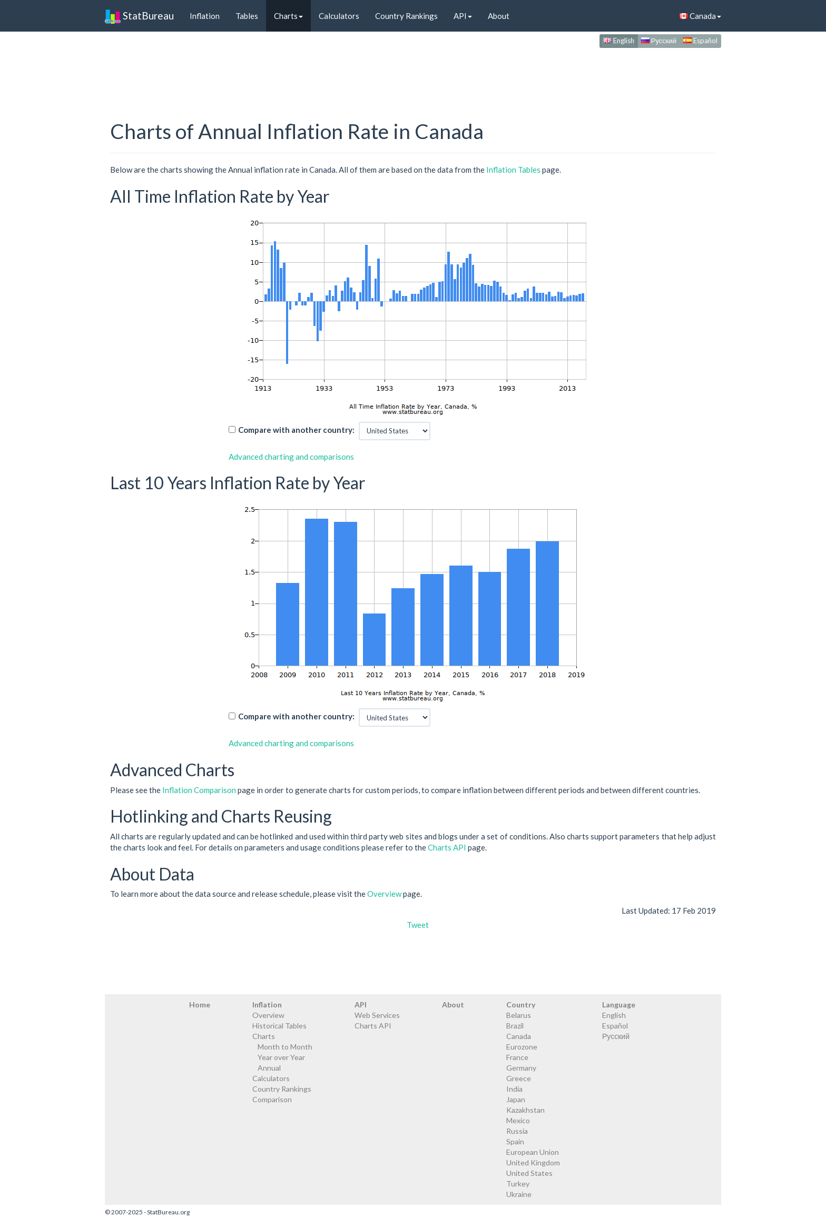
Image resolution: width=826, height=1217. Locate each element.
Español (700, 40)
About (498, 16)
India (514, 1088)
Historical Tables (279, 1025)
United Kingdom (533, 1162)
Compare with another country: (296, 429)
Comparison (272, 1099)
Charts (288, 16)
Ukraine (519, 1194)
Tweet (418, 924)
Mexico (518, 1120)
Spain (515, 1141)
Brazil (515, 1025)
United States (529, 1173)
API (463, 16)
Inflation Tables (513, 169)
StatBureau (139, 16)
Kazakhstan (525, 1109)
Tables (246, 16)
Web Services (377, 1015)
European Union (532, 1151)
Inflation (205, 16)
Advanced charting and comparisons (291, 456)
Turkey (517, 1183)
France (517, 1057)
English (618, 40)
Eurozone (521, 1046)
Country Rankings (406, 16)
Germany (521, 1067)
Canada (700, 16)
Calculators (339, 16)
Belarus (518, 1015)
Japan (515, 1099)
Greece (518, 1078)
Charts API (447, 847)
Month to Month (285, 1046)
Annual (269, 1067)
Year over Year (281, 1057)
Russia (517, 1130)
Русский (658, 40)
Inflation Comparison (199, 790)
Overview (384, 893)
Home (199, 1004)
